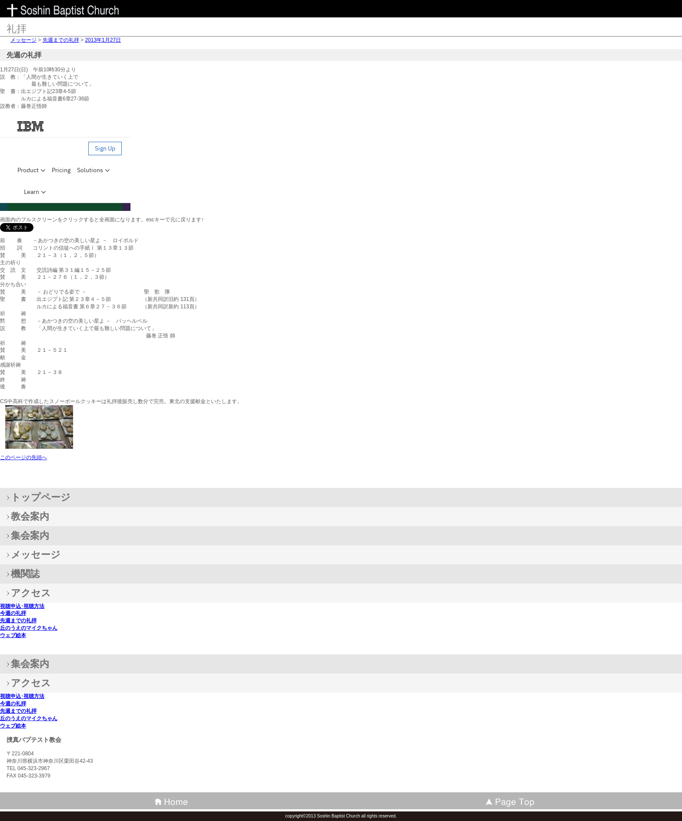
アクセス (31, 682)
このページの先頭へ (23, 457)
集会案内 (30, 663)
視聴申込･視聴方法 (22, 606)
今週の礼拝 (13, 613)
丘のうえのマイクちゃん (28, 628)
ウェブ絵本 (13, 635)
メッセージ (23, 40)
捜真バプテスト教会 (70, 10)
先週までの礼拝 (61, 40)
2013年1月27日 (103, 40)
